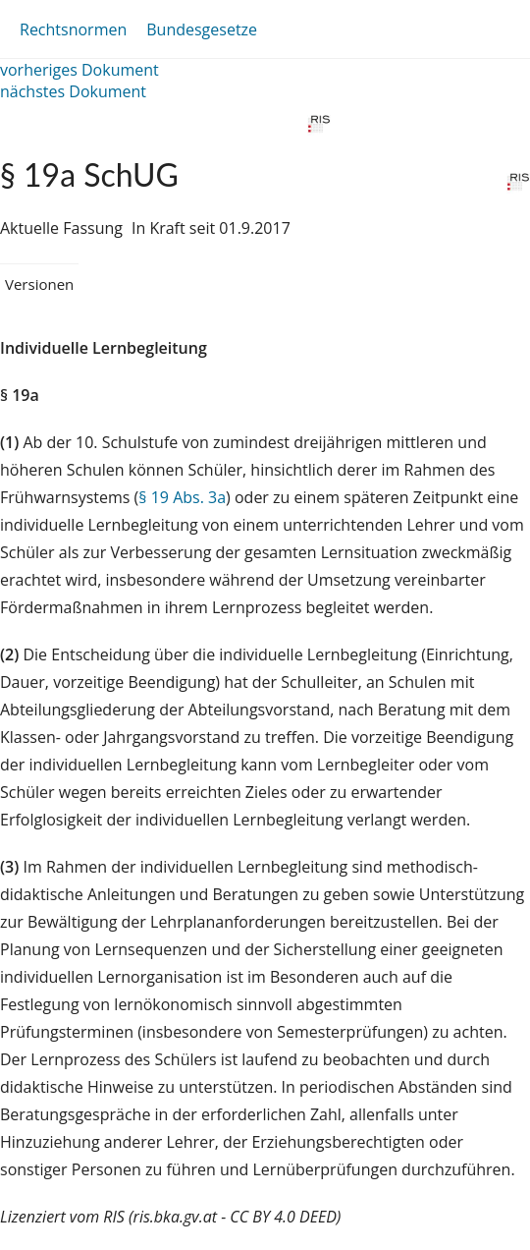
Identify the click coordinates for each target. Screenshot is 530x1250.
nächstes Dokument (73, 91)
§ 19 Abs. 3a (182, 497)
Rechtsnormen (73, 29)
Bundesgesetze (201, 29)
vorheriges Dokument (79, 70)
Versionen (39, 284)
